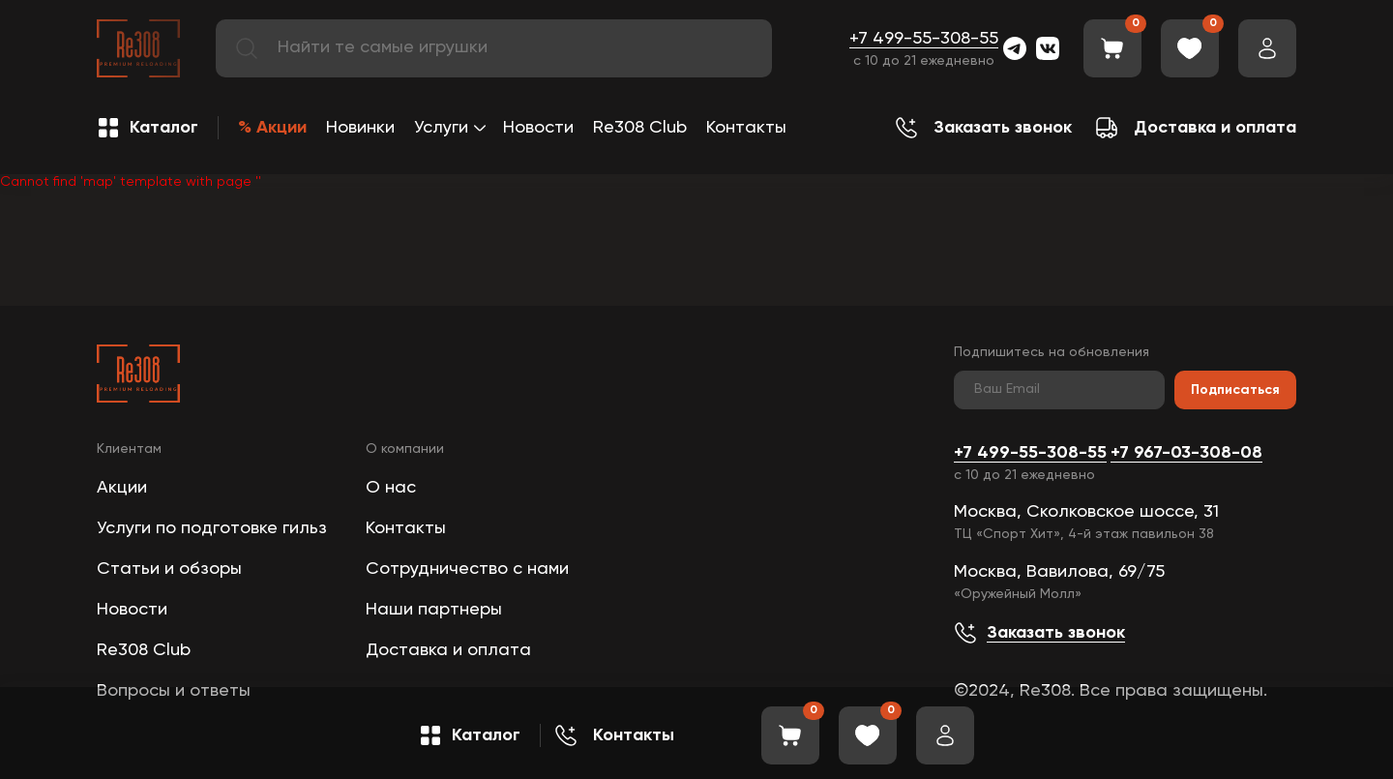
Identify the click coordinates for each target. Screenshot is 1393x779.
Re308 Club (640, 127)
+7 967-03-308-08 (1186, 453)
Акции (122, 487)
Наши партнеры (434, 609)
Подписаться (1235, 390)
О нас (391, 487)
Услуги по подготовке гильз (212, 528)
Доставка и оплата (448, 650)
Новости (538, 127)
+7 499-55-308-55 (923, 38)
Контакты (746, 127)
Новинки (360, 127)
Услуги (441, 127)
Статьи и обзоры (169, 569)
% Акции (272, 127)
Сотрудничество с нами (467, 569)
